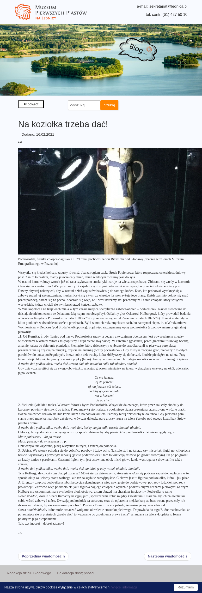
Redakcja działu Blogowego (29, 573)
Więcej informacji (124, 587)
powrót (31, 104)
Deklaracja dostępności (75, 573)
